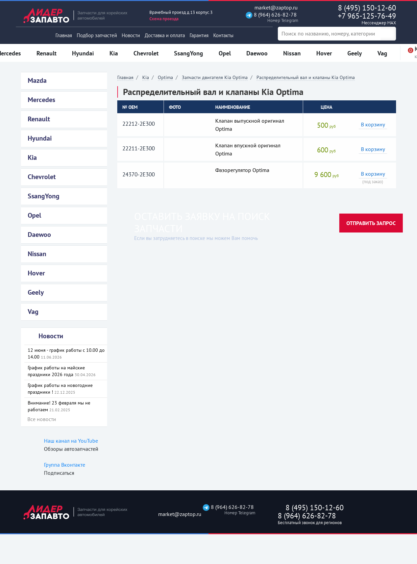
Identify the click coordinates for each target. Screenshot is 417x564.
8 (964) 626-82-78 (271, 17)
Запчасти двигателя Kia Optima (215, 77)
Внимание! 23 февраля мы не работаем (59, 406)
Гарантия (199, 35)
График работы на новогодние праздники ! (60, 388)
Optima (165, 77)
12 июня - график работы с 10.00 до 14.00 (66, 353)
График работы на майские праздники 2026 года (62, 371)
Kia (145, 77)
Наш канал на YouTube (71, 440)
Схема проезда (163, 19)
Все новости (41, 419)
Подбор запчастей (97, 35)
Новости (131, 35)
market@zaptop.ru (272, 7)
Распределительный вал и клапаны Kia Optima (305, 77)
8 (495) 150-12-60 (367, 8)
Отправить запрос (371, 223)
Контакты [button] (223, 35)
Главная (63, 35)
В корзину (373, 124)
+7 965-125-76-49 (353, 18)
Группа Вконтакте (64, 464)
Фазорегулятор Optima (242, 170)
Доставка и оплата (165, 35)
